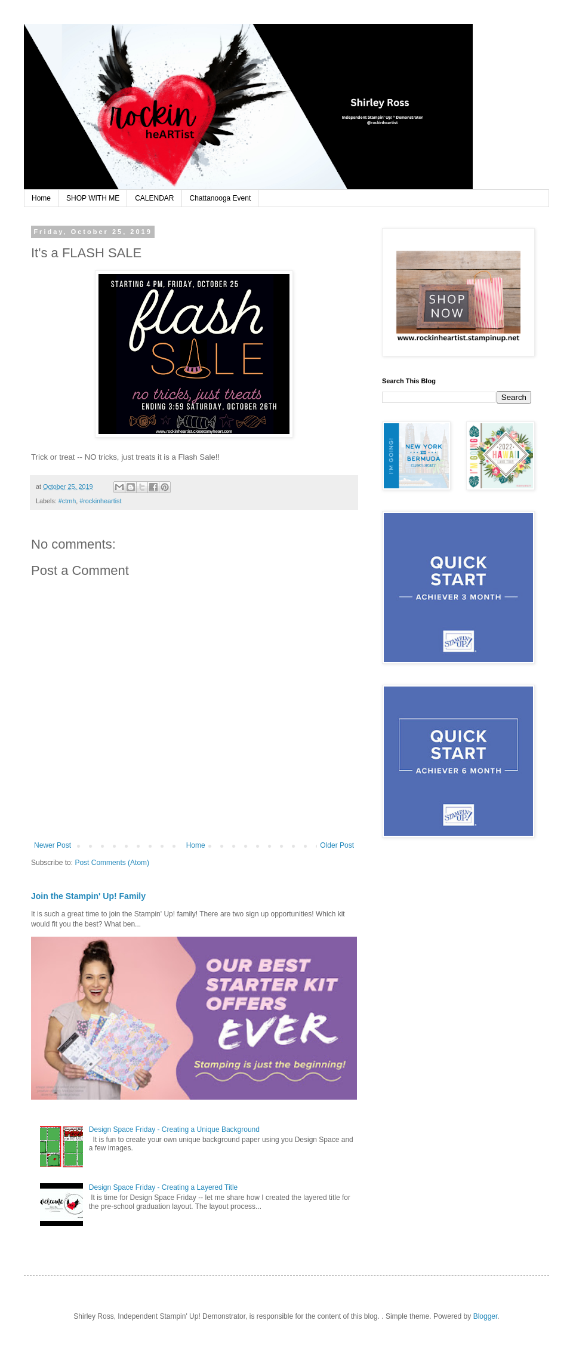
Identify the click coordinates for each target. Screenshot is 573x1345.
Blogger (485, 1316)
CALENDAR (154, 198)
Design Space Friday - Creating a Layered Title (163, 1187)
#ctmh (67, 500)
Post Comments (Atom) (112, 862)
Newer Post (52, 845)
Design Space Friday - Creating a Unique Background (174, 1129)
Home (41, 198)
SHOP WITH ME (92, 198)
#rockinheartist (100, 500)
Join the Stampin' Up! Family (88, 896)
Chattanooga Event (220, 198)
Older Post (337, 845)
